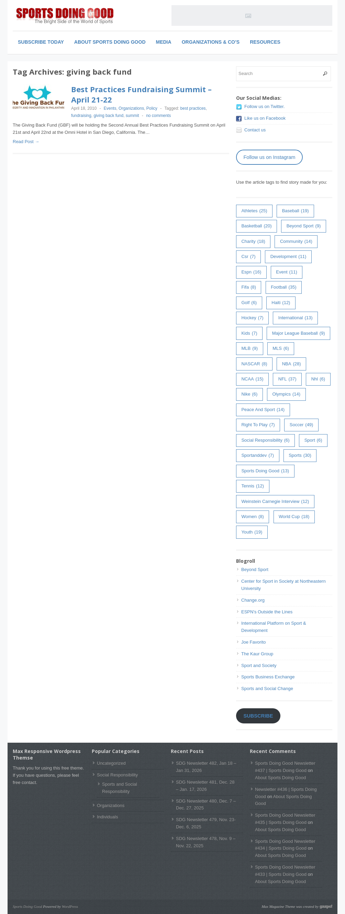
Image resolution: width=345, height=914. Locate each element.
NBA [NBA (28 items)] (291, 364)
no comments (158, 115)
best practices (193, 108)
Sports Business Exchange (267, 676)
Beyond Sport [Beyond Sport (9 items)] (304, 226)
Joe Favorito (253, 642)
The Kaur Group (257, 653)
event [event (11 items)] (286, 272)
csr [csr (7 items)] (248, 256)
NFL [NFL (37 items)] (287, 379)
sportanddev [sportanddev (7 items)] (257, 455)
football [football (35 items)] (283, 287)
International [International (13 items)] (295, 318)
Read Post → (26, 141)
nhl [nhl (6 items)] (318, 379)
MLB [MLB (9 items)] (249, 348)
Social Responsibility (117, 774)
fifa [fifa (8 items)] (248, 287)
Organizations (131, 108)
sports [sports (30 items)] (300, 455)
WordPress (70, 906)
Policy (151, 108)
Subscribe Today (41, 42)
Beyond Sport (254, 569)
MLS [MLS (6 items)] (280, 348)
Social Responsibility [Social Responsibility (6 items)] (265, 440)
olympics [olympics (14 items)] (286, 394)
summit (132, 115)
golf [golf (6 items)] (249, 303)
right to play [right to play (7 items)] (258, 425)
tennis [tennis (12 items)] (252, 486)
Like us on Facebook (265, 118)
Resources (265, 42)
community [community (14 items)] (296, 241)
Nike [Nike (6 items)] (249, 394)
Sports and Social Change (267, 688)
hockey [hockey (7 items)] (252, 318)
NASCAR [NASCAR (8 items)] (254, 364)
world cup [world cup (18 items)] (294, 516)
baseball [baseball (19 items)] (295, 211)
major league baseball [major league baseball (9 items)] (298, 333)
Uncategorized (111, 763)
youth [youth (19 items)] (251, 532)
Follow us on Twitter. (264, 106)
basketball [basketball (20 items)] (256, 226)
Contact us (255, 129)
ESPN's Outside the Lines (266, 611)
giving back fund (108, 115)
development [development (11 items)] (288, 256)
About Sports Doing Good (110, 42)
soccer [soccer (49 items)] (301, 425)
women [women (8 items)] (252, 516)
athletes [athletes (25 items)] (254, 211)
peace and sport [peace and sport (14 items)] (263, 409)
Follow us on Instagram (269, 157)
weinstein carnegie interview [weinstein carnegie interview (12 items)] (275, 501)
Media (163, 42)
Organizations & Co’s (211, 42)
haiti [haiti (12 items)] (280, 303)
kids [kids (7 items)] (249, 333)
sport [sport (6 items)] (313, 440)
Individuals (107, 816)
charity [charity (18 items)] (253, 241)
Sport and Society (259, 665)
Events (110, 108)
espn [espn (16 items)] (251, 272)
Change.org (253, 600)
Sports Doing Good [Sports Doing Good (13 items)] (265, 471)
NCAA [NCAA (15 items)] (252, 379)
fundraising (81, 115)
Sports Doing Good (27, 906)
